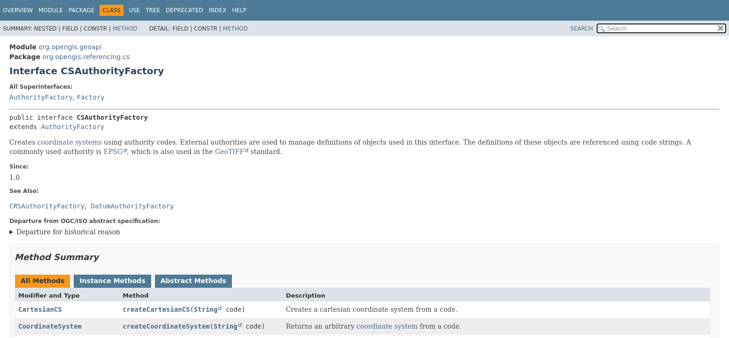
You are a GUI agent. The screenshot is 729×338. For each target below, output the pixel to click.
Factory (91, 97)
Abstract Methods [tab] (193, 280)
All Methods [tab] (42, 280)
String (206, 309)
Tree (153, 10)
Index (218, 10)
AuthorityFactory (41, 97)
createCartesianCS (156, 309)
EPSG (113, 151)
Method (125, 28)
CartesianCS (40, 309)
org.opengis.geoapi (69, 47)
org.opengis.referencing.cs (86, 57)
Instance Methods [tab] (112, 280)
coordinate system (387, 326)
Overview (18, 10)
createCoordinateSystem (166, 326)
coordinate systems (70, 142)
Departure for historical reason (68, 232)
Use (134, 10)
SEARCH (581, 28)
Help (239, 10)
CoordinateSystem (50, 326)
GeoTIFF (229, 151)
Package (81, 10)
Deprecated (184, 10)
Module (50, 10)
